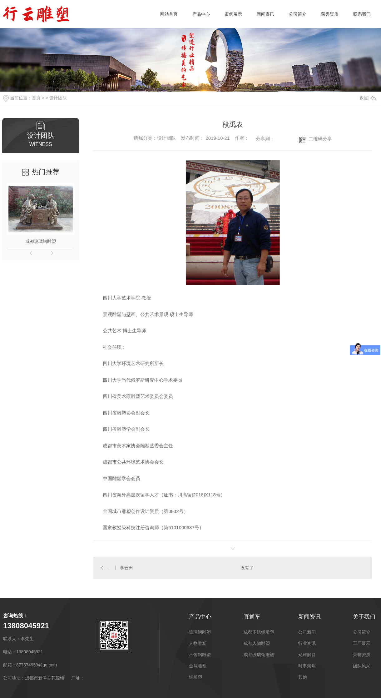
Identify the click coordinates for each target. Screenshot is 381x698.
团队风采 (361, 665)
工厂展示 (361, 642)
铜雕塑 (195, 676)
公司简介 (297, 14)
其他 (302, 676)
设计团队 (58, 97)
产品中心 (201, 14)
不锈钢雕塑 (200, 654)
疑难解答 (307, 654)
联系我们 (362, 14)
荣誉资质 (330, 14)
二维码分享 (320, 138)
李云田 (126, 567)
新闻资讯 (265, 14)
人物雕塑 (197, 642)
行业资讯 (307, 642)
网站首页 (169, 14)
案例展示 (233, 14)
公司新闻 (307, 631)
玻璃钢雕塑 (200, 631)
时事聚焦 (307, 665)
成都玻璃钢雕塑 (40, 241)
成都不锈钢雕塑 (259, 631)
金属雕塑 (197, 665)
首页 (36, 97)
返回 (367, 98)
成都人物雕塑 (257, 642)
